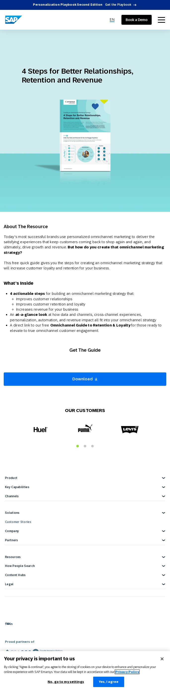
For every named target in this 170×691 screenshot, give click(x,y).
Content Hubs (15, 575)
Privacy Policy (127, 672)
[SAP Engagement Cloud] (13, 20)
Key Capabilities (17, 487)
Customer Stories (18, 522)
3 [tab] (92, 446)
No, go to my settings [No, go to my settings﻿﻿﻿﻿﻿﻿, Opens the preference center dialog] (66, 682)
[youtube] (8, 623)
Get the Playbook (118, 4)
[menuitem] (112, 20)
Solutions (12, 513)
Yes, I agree (109, 682)
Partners (11, 540)
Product (11, 478)
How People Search (20, 566)
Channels (12, 496)
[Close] (162, 658)
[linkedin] (11, 623)
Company (12, 531)
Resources (13, 557)
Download (82, 379)
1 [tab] (77, 446)
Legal (9, 584)
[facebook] (6, 623)
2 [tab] (85, 446)
